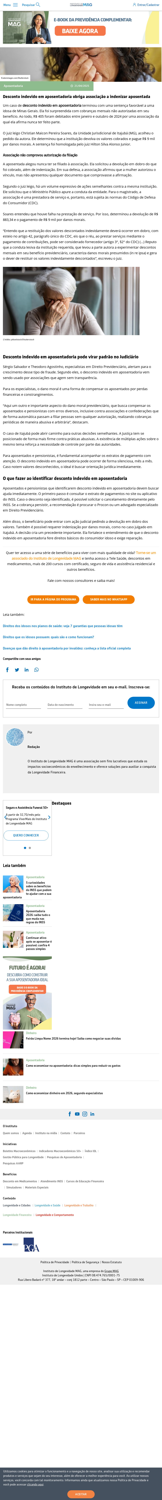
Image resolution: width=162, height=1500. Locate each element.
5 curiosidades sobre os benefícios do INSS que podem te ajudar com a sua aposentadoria (27, 890)
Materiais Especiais (37, 1187)
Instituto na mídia (46, 1133)
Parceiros (79, 1133)
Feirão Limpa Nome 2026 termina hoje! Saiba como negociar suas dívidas (73, 1038)
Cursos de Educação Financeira (85, 1181)
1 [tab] (25, 848)
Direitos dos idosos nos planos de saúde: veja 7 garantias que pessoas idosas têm (63, 626)
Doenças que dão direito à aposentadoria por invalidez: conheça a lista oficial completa (67, 648)
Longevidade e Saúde (47, 1205)
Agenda (27, 1133)
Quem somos (11, 1133)
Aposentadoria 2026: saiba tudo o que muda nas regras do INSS (38, 916)
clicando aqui (35, 1484)
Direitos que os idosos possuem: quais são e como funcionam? (48, 637)
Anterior (6, 817)
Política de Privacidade (54, 1262)
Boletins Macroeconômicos (19, 1151)
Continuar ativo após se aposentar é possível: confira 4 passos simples (39, 943)
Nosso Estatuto (112, 1262)
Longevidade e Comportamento (55, 1215)
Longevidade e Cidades (17, 1205)
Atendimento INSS (51, 1181)
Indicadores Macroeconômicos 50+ (60, 1151)
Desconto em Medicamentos (20, 1181)
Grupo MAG (111, 1271)
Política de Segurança (85, 1262)
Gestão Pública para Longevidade (23, 1157)
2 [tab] (30, 848)
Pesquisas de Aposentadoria (64, 1157)
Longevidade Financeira (17, 1215)
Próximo (48, 817)
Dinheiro (31, 1033)
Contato (65, 1133)
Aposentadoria (13, 86)
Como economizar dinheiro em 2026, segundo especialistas (64, 1093)
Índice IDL (91, 1151)
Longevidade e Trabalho (78, 1205)
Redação (34, 747)
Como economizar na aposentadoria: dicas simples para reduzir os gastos (73, 1065)
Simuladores (14, 1187)
